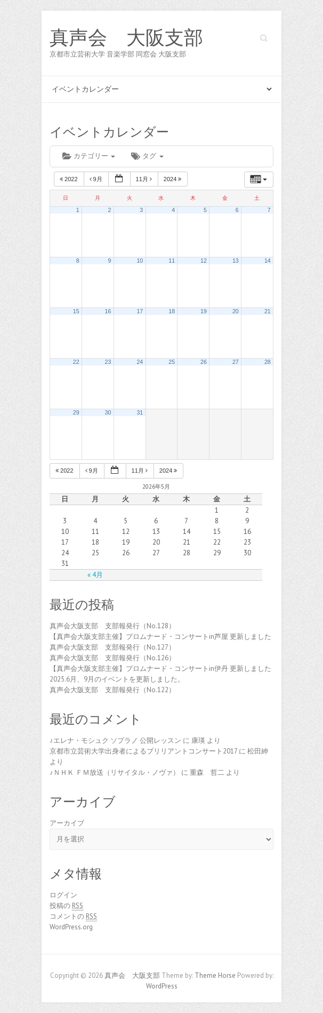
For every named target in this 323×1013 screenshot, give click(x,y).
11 (171, 260)
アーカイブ (67, 823)
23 (108, 362)
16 (108, 311)
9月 (97, 179)
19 (203, 311)
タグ (147, 156)
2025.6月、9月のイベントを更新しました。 (117, 679)
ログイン (63, 894)
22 (76, 362)
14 (267, 260)
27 (235, 362)
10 (139, 260)
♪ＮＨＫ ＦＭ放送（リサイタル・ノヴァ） (115, 772)
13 (235, 260)
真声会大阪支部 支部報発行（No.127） (112, 647)
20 (235, 311)
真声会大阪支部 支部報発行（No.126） (112, 657)
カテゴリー (88, 156)
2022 (69, 179)
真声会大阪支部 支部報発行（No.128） (112, 625)
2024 (173, 179)
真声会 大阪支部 (126, 37)
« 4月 (95, 574)
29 (76, 412)
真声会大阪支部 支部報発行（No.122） (112, 689)
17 (139, 311)
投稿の (66, 906)
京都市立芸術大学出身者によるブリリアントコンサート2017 (143, 751)
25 (171, 362)
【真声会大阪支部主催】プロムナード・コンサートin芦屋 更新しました (160, 636)
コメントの (73, 916)
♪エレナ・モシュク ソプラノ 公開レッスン (115, 740)
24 (139, 362)
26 (203, 362)
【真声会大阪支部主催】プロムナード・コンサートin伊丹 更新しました (160, 668)
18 (171, 311)
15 (76, 311)
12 (203, 260)
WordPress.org (71, 926)
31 (139, 412)
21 (267, 311)
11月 (145, 179)
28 (267, 362)
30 (108, 412)
